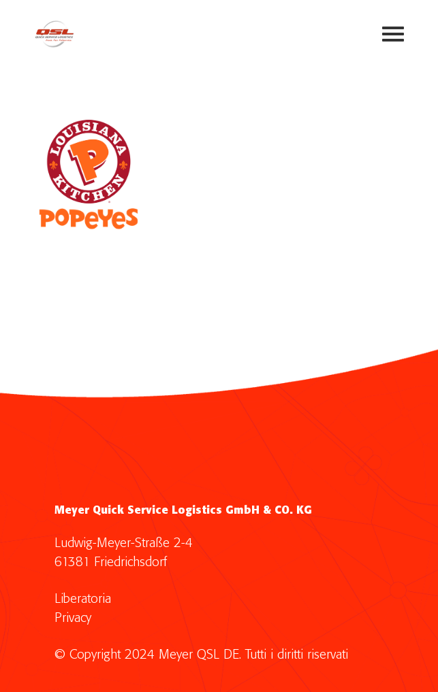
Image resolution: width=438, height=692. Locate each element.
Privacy (72, 618)
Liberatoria (82, 599)
